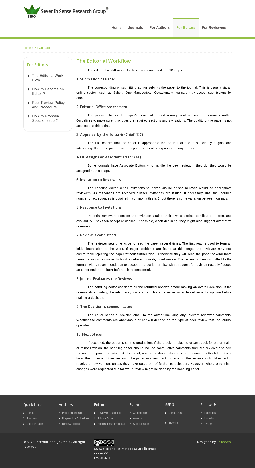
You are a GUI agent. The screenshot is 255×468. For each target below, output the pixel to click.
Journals (135, 27)
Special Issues (141, 423)
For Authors (159, 27)
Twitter (208, 423)
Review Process (71, 423)
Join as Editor (106, 418)
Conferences (140, 412)
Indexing (173, 422)
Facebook (210, 412)
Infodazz (225, 442)
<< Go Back (42, 47)
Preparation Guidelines (75, 418)
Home (116, 27)
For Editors (185, 27)
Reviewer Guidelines (110, 412)
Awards (137, 418)
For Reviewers (214, 27)
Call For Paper (35, 423)
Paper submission (72, 412)
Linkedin (209, 418)
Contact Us (175, 412)
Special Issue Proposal (111, 423)
